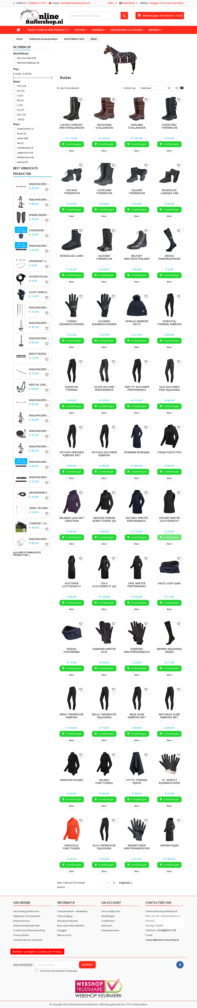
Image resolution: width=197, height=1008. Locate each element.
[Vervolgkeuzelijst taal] (129, 3)
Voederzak (36, 230)
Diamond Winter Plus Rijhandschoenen (104, 651)
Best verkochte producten (25, 171)
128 (20, 119)
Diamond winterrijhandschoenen (141, 650)
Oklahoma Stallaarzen (104, 126)
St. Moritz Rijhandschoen (169, 781)
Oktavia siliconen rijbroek (104, 453)
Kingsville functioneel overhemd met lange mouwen (71, 850)
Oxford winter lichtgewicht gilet (169, 520)
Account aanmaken (173, 3)
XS (20, 90)
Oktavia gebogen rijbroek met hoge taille (71, 455)
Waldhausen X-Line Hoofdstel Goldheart (39, 415)
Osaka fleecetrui (169, 452)
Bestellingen (108, 916)
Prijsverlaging (64, 916)
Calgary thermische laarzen (137, 193)
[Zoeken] (98, 15)
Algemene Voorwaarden (26, 916)
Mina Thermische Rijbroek (72, 716)
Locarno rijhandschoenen (104, 322)
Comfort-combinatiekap (39, 523)
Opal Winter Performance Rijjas (136, 586)
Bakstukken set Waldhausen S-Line (39, 353)
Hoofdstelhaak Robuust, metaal (39, 276)
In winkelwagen (72, 144)
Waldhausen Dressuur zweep (39, 307)
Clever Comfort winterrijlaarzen (71, 126)
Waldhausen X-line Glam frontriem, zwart (39, 400)
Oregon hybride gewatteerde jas (104, 519)
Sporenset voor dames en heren (39, 261)
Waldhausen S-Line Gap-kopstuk (39, 184)
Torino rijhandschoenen (71, 322)
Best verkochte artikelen (70, 925)
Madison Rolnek (71, 780)
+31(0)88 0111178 (36, 3)
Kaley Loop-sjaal (169, 583)
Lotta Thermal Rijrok (137, 781)
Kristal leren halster (39, 384)
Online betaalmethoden (26, 925)
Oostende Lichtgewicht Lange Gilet (71, 586)
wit (20, 143)
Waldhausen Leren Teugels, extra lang (39, 461)
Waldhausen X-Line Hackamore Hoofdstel (39, 446)
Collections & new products (47, 30)
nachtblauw (25, 147)
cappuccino (25, 152)
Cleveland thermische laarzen (104, 193)
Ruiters (80, 30)
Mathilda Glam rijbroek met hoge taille (169, 717)
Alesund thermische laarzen (104, 258)
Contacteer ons (158, 903)
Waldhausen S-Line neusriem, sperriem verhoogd (39, 338)
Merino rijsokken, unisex (169, 650)
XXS (21, 86)
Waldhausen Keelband (39, 369)
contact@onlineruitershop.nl (75, 3)
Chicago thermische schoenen (72, 193)
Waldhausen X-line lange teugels (39, 430)
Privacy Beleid (21, 935)
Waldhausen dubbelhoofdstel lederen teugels (39, 477)
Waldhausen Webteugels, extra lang (39, 245)
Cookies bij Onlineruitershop (29, 930)
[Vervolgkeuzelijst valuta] (113, 3)
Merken (154, 30)
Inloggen (154, 3)
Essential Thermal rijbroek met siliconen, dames (169, 325)
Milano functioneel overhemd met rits (104, 784)
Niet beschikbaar (28, 62)
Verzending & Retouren (26, 911)
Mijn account (64, 935)
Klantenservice (21, 920)
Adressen (106, 925)
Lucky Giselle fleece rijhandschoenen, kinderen (39, 292)
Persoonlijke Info (110, 911)
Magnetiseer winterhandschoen (138, 847)
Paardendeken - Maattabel (72, 911)
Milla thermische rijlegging (104, 716)
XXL (21, 114)
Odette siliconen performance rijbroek (136, 389)
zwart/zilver (25, 128)
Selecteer (156, 88)
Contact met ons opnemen (28, 939)
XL (20, 109)
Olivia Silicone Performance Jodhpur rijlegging (104, 391)
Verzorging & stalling (126, 30)
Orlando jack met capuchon (71, 519)
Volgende (126, 883)
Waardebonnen (110, 930)
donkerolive (25, 157)
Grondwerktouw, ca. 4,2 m (39, 492)
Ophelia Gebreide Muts (137, 322)
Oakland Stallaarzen (137, 126)
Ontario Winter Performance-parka (136, 520)
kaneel (22, 162)
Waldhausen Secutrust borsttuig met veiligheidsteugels (39, 539)
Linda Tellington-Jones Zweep (39, 508)
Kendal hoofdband (72, 650)
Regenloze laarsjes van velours (169, 193)
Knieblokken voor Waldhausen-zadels (39, 215)
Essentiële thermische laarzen (169, 127)
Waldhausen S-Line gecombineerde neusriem (39, 322)
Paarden (98, 30)
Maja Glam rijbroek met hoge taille (137, 717)
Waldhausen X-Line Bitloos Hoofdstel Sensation (39, 199)
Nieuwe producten (67, 920)
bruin (21, 133)
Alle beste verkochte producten (27, 554)
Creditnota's (108, 920)
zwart (22, 138)
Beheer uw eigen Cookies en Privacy (37, 952)
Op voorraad (26, 58)
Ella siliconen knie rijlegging (169, 388)
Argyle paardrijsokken (169, 257)
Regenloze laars (71, 255)
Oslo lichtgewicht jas (104, 585)
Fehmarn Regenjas (137, 452)
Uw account (111, 903)
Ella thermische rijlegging (104, 847)
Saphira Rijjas (169, 845)
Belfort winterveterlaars (137, 257)
